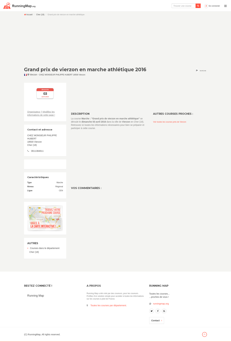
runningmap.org (161, 303)
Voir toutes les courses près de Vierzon (169, 122)
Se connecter (212, 6)
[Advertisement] (115, 41)
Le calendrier (171, 5)
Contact (156, 320)
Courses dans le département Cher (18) (44, 250)
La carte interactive (150, 5)
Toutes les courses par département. (108, 305)
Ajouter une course (192, 5)
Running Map (35, 295)
